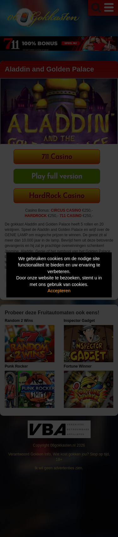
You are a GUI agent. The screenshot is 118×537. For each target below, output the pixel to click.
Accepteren (59, 291)
